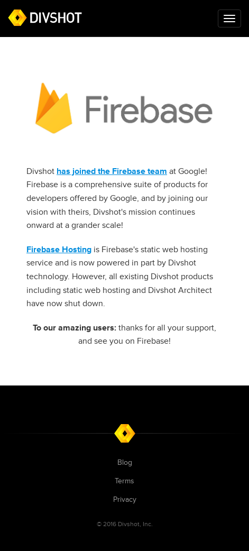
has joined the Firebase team (112, 171)
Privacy (124, 499)
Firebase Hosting (58, 249)
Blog (124, 462)
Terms (124, 480)
